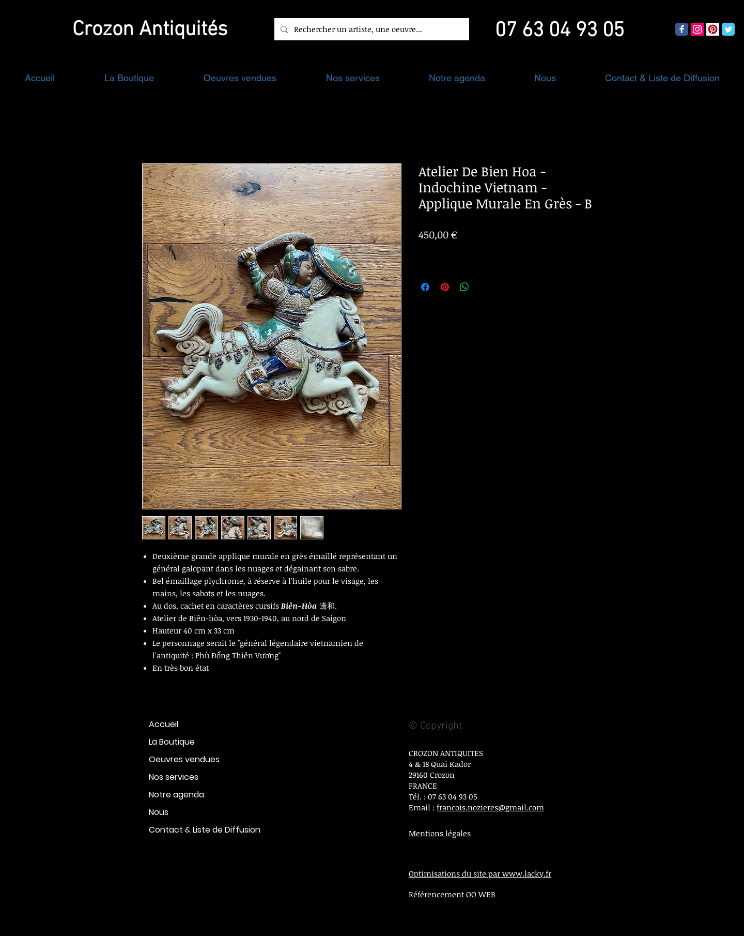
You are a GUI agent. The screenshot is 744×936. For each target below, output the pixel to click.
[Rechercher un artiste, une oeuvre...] (370, 29)
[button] (129, 78)
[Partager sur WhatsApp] (464, 287)
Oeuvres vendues (184, 759)
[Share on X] (484, 287)
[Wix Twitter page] (728, 29)
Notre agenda (176, 795)
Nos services (173, 777)
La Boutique (172, 742)
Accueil (163, 724)
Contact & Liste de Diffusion (204, 830)
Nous (158, 812)
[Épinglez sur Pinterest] (445, 287)
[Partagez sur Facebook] (425, 287)
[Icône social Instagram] (697, 29)
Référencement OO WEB (453, 894)
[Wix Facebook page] (681, 29)
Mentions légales (440, 833)
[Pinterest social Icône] (712, 29)
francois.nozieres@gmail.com (490, 807)
